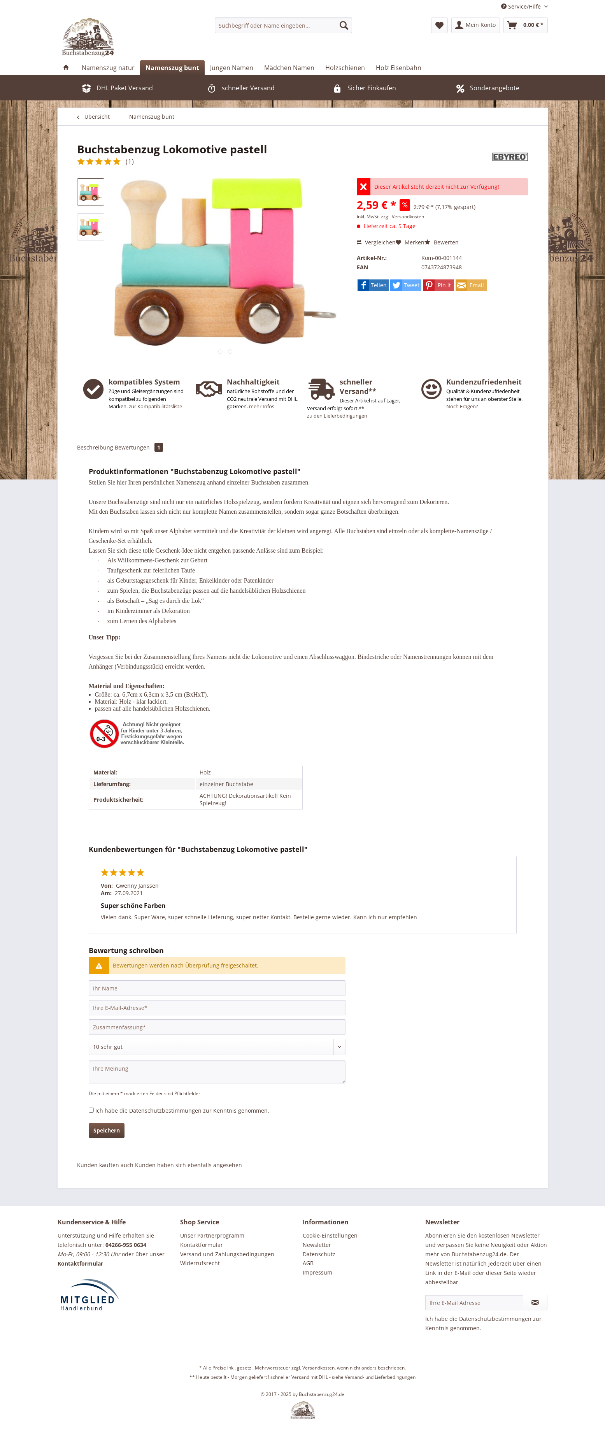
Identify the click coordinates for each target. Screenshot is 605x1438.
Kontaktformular (201, 1244)
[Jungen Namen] (232, 67)
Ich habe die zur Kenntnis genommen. (182, 1110)
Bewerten (441, 242)
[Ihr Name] (217, 988)
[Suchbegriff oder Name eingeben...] (283, 25)
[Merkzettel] (439, 25)
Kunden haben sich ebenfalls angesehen (188, 1165)
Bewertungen (139, 447)
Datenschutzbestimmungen (165, 1110)
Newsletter (317, 1244)
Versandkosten (318, 1367)
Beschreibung (95, 447)
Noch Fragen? (462, 406)
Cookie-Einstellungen (330, 1235)
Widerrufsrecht (200, 1263)
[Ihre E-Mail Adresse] (474, 1302)
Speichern (106, 1130)
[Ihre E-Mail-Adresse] (217, 1007)
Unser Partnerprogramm (212, 1235)
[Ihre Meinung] (217, 1072)
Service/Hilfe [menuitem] (521, 6)
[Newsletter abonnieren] (535, 1302)
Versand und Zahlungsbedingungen (227, 1254)
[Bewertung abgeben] (217, 1047)
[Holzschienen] (345, 67)
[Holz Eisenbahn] (398, 67)
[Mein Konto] (475, 25)
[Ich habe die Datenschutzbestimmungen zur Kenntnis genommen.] (91, 1110)
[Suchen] (344, 25)
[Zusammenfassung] (217, 1027)
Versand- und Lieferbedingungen (380, 1377)
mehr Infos (261, 406)
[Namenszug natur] (108, 67)
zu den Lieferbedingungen (337, 415)
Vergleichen (376, 242)
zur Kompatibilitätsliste (155, 406)
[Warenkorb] (525, 25)
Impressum (317, 1272)
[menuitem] (283, 25)
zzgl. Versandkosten (402, 216)
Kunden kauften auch (105, 1165)
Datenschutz (319, 1254)
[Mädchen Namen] (289, 67)
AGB (308, 1263)
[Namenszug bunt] (172, 67)
